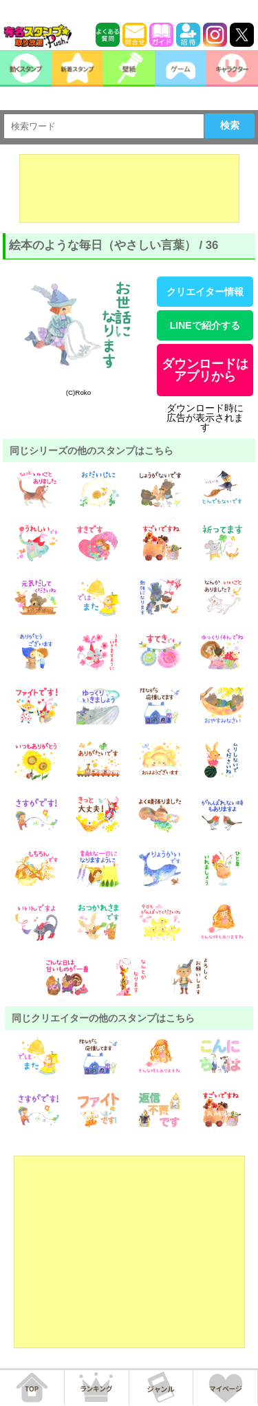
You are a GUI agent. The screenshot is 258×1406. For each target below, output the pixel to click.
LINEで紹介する (205, 325)
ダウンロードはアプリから (205, 370)
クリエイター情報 (205, 291)
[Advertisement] (129, 188)
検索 (229, 125)
